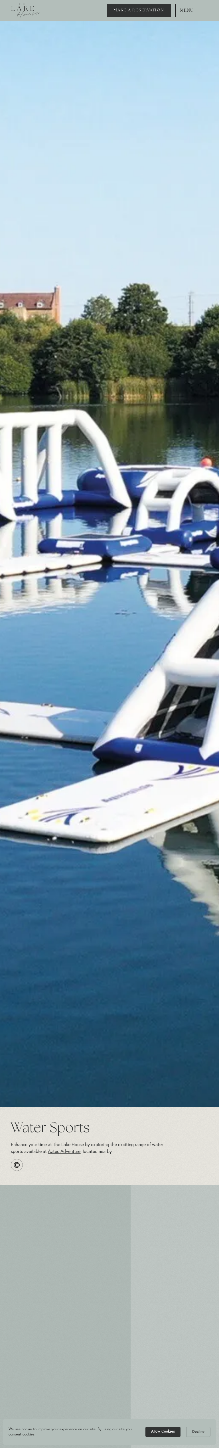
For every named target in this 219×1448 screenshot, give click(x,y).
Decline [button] (198, 1431)
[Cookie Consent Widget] (109, 1432)
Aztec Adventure (64, 1151)
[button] (156, 10)
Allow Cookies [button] (163, 1431)
